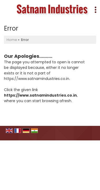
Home (12, 39)
